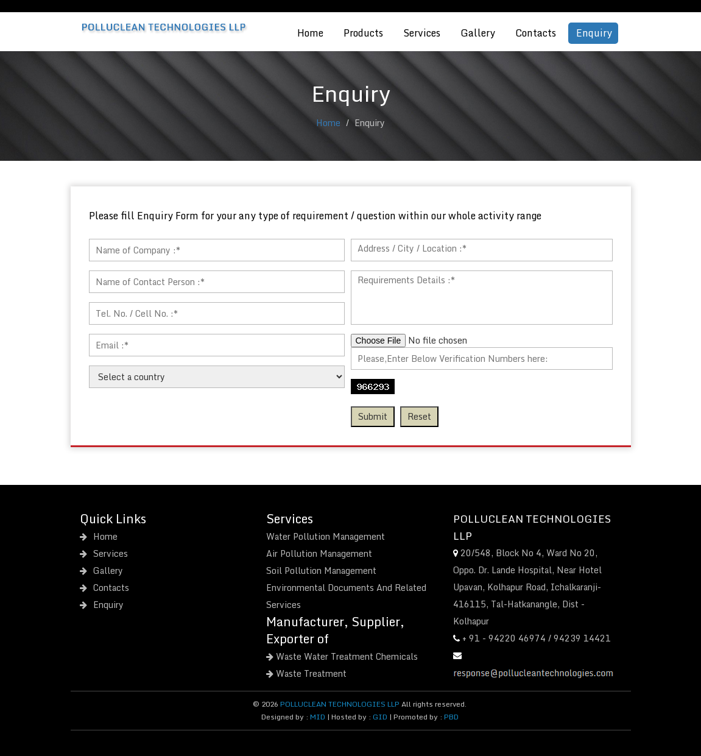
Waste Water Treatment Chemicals (342, 656)
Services (421, 33)
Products (363, 33)
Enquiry (594, 33)
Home (310, 33)
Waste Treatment (306, 673)
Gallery (477, 33)
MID (316, 716)
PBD (451, 716)
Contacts (535, 33)
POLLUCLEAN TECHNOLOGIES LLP (340, 704)
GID (380, 716)
